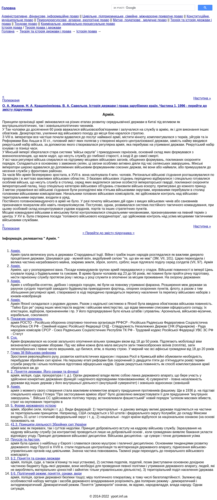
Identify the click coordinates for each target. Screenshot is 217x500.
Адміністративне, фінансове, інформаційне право (40, 16)
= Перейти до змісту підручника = (109, 233)
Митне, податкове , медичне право (140, 20)
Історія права (12, 27)
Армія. (16, 251)
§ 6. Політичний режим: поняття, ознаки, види (46, 473)
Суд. (14, 337)
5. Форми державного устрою (33, 405)
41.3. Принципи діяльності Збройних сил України (49, 424)
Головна (8, 31)
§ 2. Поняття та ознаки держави (35, 458)
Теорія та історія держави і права (45, 31)
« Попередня (10, 98)
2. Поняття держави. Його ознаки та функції (45, 371)
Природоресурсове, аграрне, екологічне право (73, 20)
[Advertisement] (108, 62)
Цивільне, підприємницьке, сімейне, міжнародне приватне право (133, 16)
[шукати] (153, 8)
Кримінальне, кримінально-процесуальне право (78, 24)
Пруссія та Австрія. (25, 439)
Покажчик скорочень (27, 319)
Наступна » (202, 98)
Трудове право (25, 24)
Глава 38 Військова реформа (33, 353)
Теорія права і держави (43, 27)
